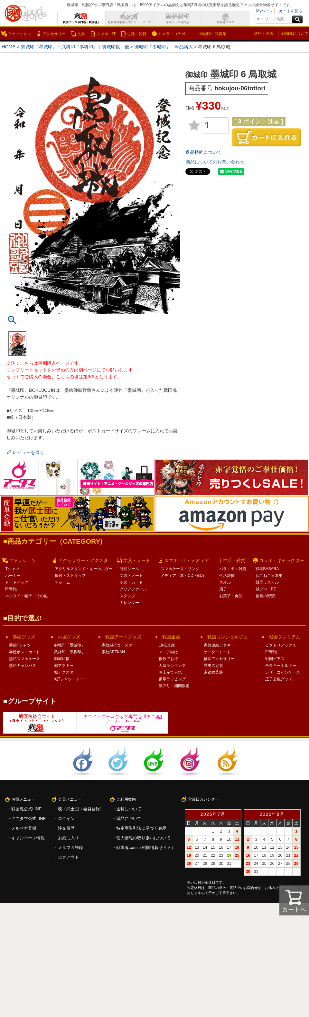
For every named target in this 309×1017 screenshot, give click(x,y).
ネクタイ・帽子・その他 (26, 596)
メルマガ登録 (23, 828)
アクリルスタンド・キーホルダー (84, 569)
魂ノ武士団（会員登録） (81, 808)
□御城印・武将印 (211, 34)
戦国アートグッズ (123, 636)
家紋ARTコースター (119, 645)
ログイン (66, 818)
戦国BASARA (267, 569)
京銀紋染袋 (213, 672)
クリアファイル (133, 589)
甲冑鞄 (11, 589)
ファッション (19, 34)
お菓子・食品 (230, 596)
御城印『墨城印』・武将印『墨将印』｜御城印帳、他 (75, 46)
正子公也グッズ (278, 679)
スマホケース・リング (180, 569)
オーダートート (217, 652)
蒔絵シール (129, 569)
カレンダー (129, 602)
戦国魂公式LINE (26, 808)
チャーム (62, 582)
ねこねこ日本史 (269, 575)
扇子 (223, 589)
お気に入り (68, 837)
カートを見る (290, 11)
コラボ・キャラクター (281, 560)
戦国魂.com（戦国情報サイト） (145, 847)
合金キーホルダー (280, 665)
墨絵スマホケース (24, 659)
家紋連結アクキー (219, 645)
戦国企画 (171, 636)
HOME (8, 46)
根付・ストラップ (70, 575)
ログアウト (68, 857)
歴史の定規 (213, 665)
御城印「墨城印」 (69, 645)
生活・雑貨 (136, 34)
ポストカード (131, 582)
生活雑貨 (227, 575)
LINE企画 (167, 645)
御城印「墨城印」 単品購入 (163, 46)
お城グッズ (69, 636)
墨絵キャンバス (22, 665)
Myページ (264, 11)
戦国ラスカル (267, 582)
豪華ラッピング (172, 679)
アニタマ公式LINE (28, 818)
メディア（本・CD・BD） (183, 575)
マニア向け (168, 652)
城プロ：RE (266, 589)
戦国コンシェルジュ (227, 636)
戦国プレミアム (284, 636)
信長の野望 (265, 596)
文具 (81, 34)
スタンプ (127, 596)
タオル (225, 582)
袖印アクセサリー (219, 659)
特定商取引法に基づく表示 (141, 828)
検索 (297, 19)
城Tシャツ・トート (70, 679)
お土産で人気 (170, 672)
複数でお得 (168, 659)
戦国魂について (294, 33)
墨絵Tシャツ (20, 645)
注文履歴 (66, 828)
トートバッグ (16, 582)
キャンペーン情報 (28, 837)
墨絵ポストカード (24, 652)
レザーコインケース (282, 672)
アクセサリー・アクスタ (83, 560)
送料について (128, 808)
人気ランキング (172, 665)
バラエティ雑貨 (232, 569)
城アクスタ (63, 672)
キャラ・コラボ (171, 34)
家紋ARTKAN (113, 652)
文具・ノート (136, 560)
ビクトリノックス (280, 645)
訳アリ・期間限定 (174, 686)
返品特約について (203, 152)
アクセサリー (54, 34)
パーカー (13, 575)
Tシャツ (12, 569)
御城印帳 (62, 659)
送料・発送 (263, 33)
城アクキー (63, 665)
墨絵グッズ (24, 636)
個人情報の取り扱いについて (143, 837)
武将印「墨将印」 (69, 652)
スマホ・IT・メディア (186, 560)
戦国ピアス (275, 659)
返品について (128, 818)
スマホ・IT (106, 34)
